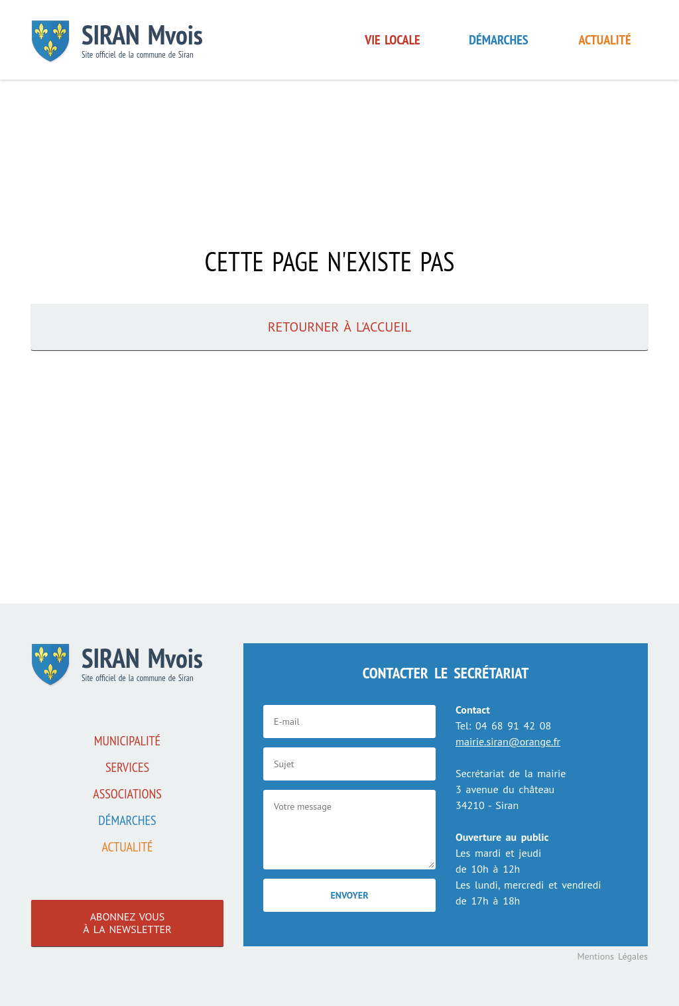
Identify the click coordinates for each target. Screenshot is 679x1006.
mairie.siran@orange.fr (508, 741)
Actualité (605, 39)
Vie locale (392, 39)
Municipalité (127, 740)
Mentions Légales (612, 956)
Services (127, 767)
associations (127, 793)
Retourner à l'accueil (340, 327)
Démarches (498, 39)
